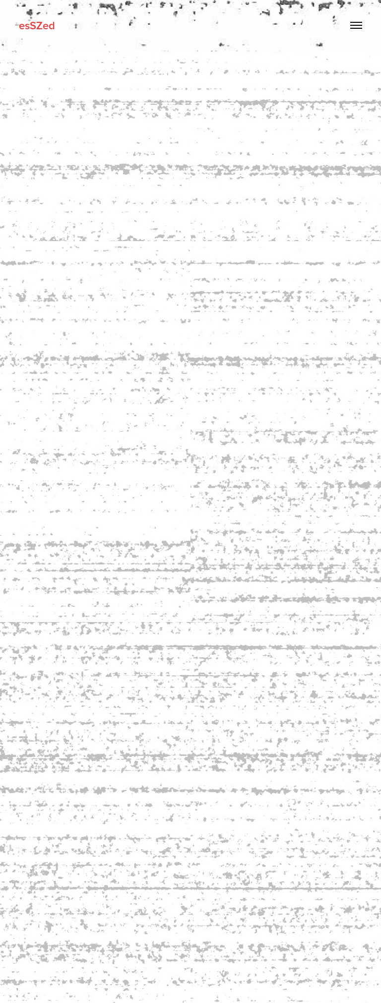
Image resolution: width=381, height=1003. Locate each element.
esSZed (37, 25)
